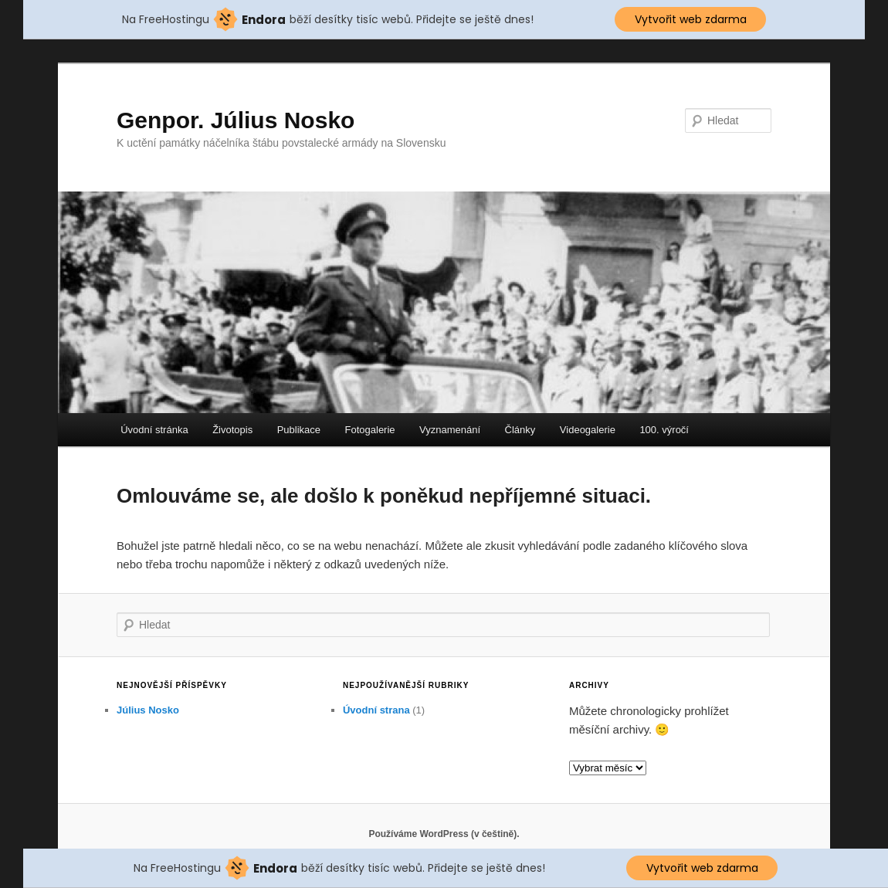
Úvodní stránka (154, 430)
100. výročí (664, 430)
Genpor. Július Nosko (235, 120)
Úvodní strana (376, 710)
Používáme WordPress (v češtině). (443, 834)
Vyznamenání (449, 430)
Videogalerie (587, 430)
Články (520, 430)
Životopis (232, 430)
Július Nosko (148, 710)
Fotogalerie (370, 430)
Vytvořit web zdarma (691, 19)
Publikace (298, 430)
